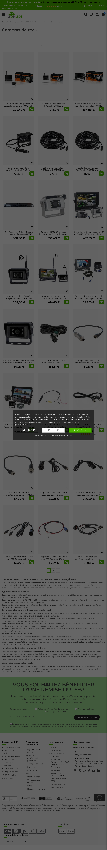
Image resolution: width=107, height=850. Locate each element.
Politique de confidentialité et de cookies (53, 435)
